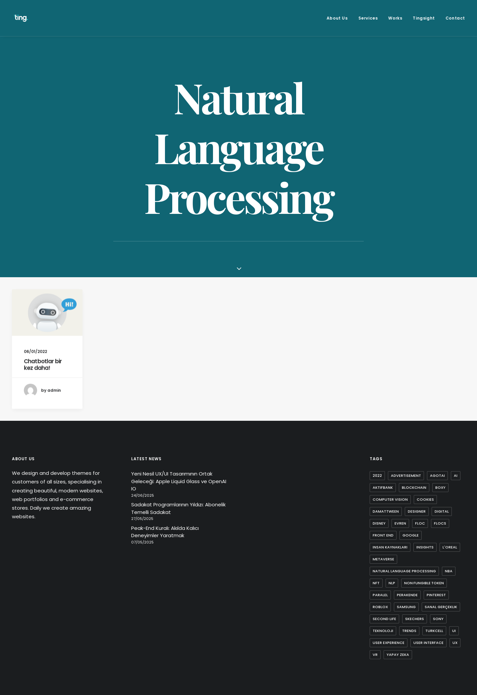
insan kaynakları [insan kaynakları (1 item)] (390, 547)
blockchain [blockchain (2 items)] (414, 487)
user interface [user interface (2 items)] (428, 642)
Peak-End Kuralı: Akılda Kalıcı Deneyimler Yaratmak (165, 532)
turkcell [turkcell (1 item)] (434, 630)
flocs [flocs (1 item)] (440, 523)
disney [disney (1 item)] (379, 523)
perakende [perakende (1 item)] (407, 595)
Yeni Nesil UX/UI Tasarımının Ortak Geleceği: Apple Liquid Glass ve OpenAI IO (178, 481)
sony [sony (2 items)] (438, 618)
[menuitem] (339, 18)
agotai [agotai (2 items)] (437, 475)
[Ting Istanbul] (21, 18)
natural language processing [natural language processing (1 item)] (404, 571)
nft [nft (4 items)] (376, 583)
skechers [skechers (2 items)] (414, 618)
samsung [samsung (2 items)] (406, 606)
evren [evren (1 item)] (400, 523)
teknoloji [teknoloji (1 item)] (383, 630)
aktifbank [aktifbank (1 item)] (383, 487)
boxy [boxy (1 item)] (440, 487)
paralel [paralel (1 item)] (380, 595)
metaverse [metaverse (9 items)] (383, 559)
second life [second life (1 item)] (384, 618)
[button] (47, 319)
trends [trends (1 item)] (409, 630)
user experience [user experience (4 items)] (388, 642)
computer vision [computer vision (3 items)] (390, 499)
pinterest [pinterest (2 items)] (436, 595)
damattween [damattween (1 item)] (386, 511)
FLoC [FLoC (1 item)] (420, 523)
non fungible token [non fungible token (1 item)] (424, 583)
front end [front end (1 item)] (383, 535)
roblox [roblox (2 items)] (380, 606)
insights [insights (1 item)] (425, 547)
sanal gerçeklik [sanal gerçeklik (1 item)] (441, 606)
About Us (337, 18)
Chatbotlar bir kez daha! (43, 371)
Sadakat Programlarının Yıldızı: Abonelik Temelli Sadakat (178, 508)
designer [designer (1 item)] (417, 511)
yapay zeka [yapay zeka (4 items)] (398, 654)
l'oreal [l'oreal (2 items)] (450, 547)
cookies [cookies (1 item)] (425, 499)
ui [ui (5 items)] (454, 630)
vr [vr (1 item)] (375, 654)
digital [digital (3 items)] (442, 511)
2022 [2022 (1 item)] (377, 475)
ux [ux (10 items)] (454, 642)
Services (368, 18)
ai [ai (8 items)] (455, 475)
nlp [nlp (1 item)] (392, 583)
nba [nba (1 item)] (448, 571)
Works (395, 18)
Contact (455, 18)
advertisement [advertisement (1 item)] (406, 475)
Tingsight (424, 18)
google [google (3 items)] (410, 535)
